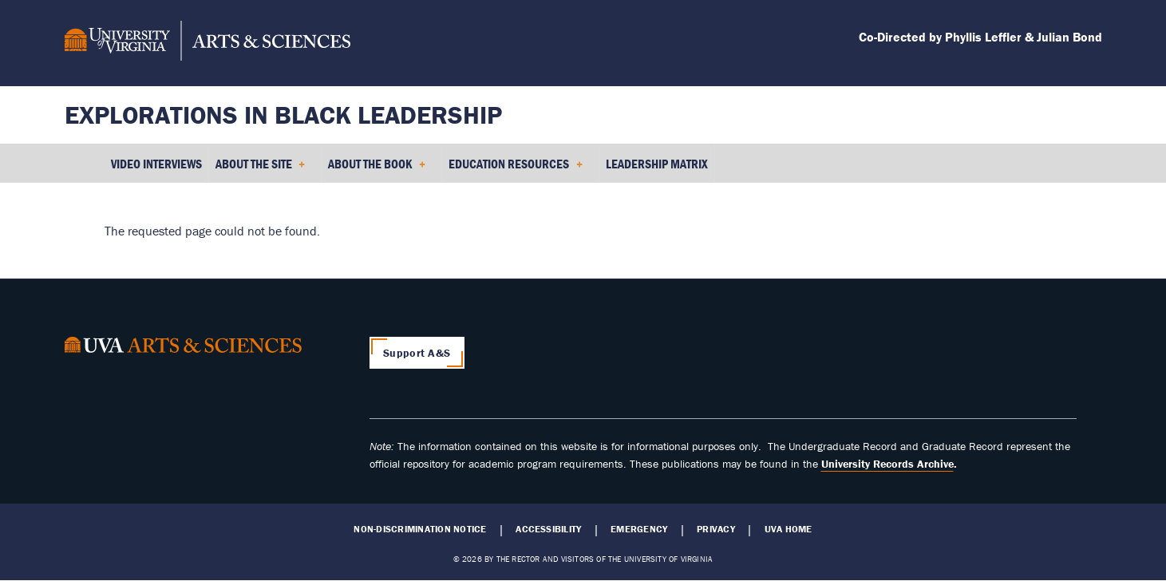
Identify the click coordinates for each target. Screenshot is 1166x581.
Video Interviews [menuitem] (156, 164)
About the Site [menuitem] (260, 169)
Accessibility (548, 529)
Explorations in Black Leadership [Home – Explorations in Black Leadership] (283, 114)
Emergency (639, 529)
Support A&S (416, 353)
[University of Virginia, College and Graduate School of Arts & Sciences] (207, 43)
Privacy (716, 529)
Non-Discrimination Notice (420, 529)
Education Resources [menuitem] (515, 169)
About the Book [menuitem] (377, 169)
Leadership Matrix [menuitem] (657, 164)
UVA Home (788, 529)
